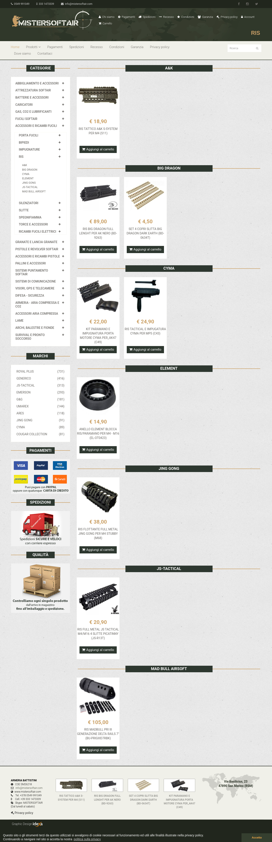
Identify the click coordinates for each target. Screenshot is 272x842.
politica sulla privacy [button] (87, 839)
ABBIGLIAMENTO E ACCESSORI (37, 83)
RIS (21, 156)
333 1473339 (45, 3)
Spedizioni (147, 16)
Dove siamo (22, 53)
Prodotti (33, 47)
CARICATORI (24, 104)
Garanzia (205, 16)
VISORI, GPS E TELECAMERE (34, 288)
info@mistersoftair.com (76, 3)
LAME (19, 320)
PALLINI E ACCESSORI (30, 263)
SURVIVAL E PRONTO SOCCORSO (30, 337)
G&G (41, 399)
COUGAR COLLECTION (41, 434)
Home (15, 47)
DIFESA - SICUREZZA (29, 295)
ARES (41, 413)
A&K (24, 165)
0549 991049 (20, 3)
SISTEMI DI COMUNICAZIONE (35, 281)
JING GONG (29, 182)
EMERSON (41, 392)
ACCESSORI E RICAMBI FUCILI (36, 126)
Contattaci (44, 53)
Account (247, 16)
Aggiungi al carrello (98, 149)
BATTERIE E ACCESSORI (32, 97)
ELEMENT (28, 178)
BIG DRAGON (29, 169)
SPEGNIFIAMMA (30, 217)
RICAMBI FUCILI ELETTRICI (37, 231)
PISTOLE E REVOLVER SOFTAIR (36, 249)
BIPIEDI (24, 142)
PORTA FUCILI (28, 135)
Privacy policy (227, 16)
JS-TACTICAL (30, 187)
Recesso (166, 16)
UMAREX (41, 406)
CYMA (25, 174)
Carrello (105, 23)
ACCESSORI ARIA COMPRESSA (36, 313)
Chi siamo (107, 16)
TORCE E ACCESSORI (33, 224)
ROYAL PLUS (41, 371)
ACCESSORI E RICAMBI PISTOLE (37, 256)
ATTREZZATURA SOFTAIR (33, 90)
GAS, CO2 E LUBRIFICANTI (33, 111)
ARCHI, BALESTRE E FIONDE (34, 327)
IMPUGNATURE (29, 149)
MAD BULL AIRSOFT (34, 191)
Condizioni (185, 16)
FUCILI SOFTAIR (26, 119)
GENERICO (41, 378)
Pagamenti (126, 16)
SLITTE (24, 210)
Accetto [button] (257, 837)
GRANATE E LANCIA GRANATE (36, 242)
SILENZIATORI (29, 203)
